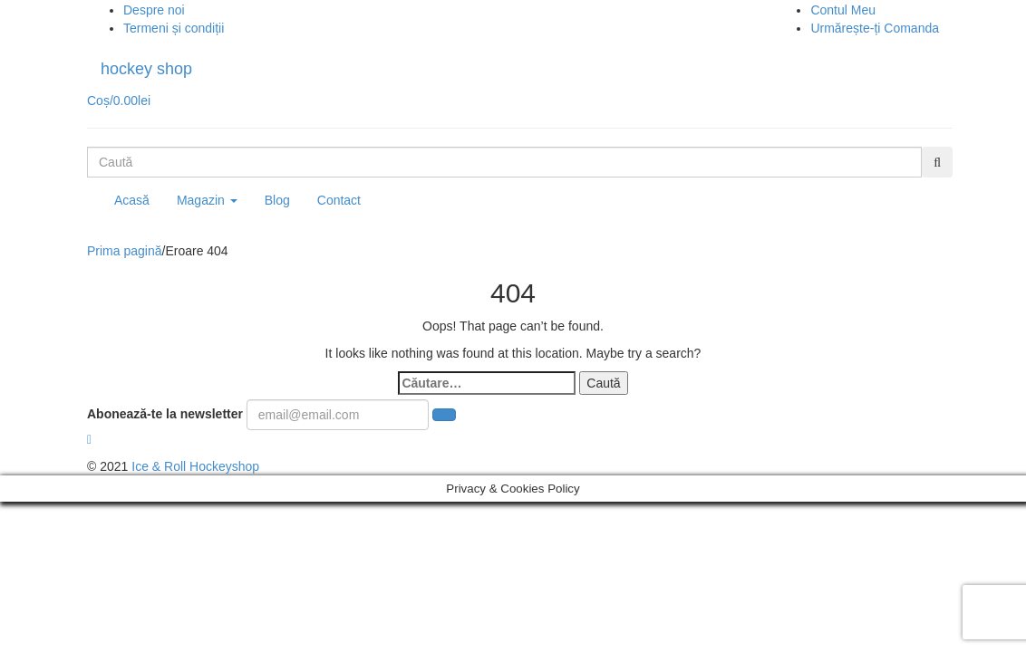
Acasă (132, 200)
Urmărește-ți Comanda (874, 28)
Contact (339, 200)
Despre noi (154, 10)
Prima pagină (124, 251)
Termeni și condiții (173, 28)
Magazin (207, 200)
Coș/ (118, 100)
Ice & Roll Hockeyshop (195, 466)
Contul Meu (843, 10)
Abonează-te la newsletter (165, 414)
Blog (277, 200)
